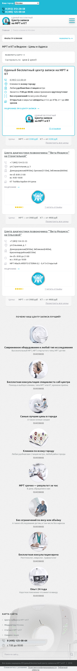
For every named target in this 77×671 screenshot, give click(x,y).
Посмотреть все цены (57, 143)
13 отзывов (55, 128)
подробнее (11, 187)
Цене (25, 60)
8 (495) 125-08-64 (18, 80)
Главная (6, 30)
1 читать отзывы (53, 207)
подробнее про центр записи (21, 108)
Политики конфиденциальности (42, 667)
